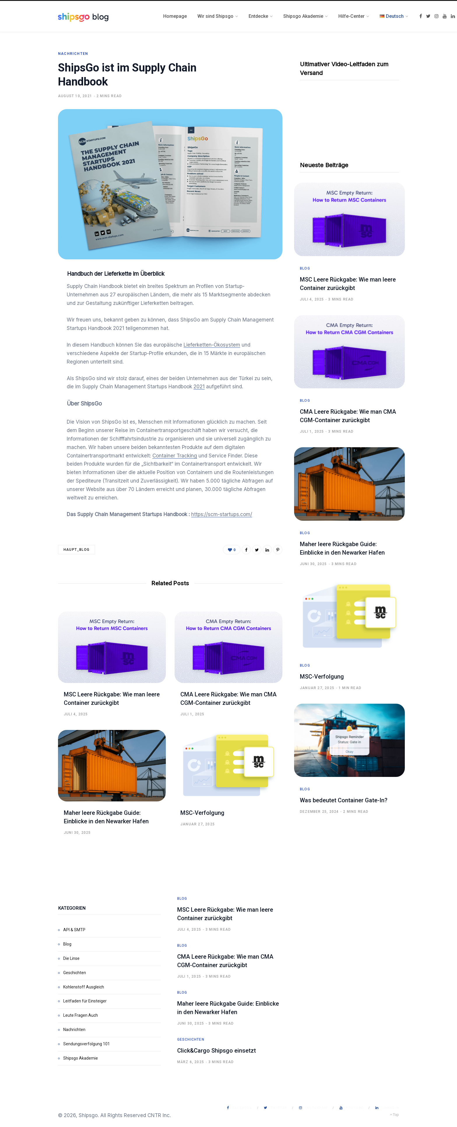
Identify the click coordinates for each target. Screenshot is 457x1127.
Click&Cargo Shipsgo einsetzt (216, 1050)
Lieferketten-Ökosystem (212, 345)
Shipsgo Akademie (80, 1058)
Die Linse (71, 958)
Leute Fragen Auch (80, 1015)
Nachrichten (73, 54)
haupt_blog (76, 550)
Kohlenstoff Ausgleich (83, 987)
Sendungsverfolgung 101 (86, 1044)
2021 (199, 386)
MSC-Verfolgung (202, 812)
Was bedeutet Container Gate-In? (343, 800)
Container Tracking (174, 456)
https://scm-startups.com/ (221, 514)
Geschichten (74, 972)
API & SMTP (74, 929)
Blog (305, 268)
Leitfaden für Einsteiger (85, 1001)
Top (394, 1114)
